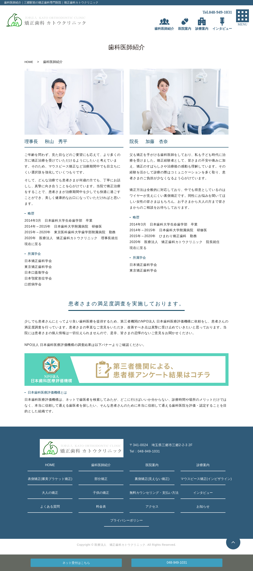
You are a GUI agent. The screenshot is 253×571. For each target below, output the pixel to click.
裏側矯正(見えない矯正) (152, 479)
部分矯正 (101, 479)
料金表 (101, 506)
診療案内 (203, 465)
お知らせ (203, 506)
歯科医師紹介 (101, 465)
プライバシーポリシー (126, 520)
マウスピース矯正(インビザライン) (203, 479)
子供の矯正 (101, 492)
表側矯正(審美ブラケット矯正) (50, 479)
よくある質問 (50, 506)
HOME (28, 62)
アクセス (152, 506)
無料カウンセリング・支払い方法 (152, 492)
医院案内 (152, 465)
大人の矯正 (50, 492)
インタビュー (203, 492)
